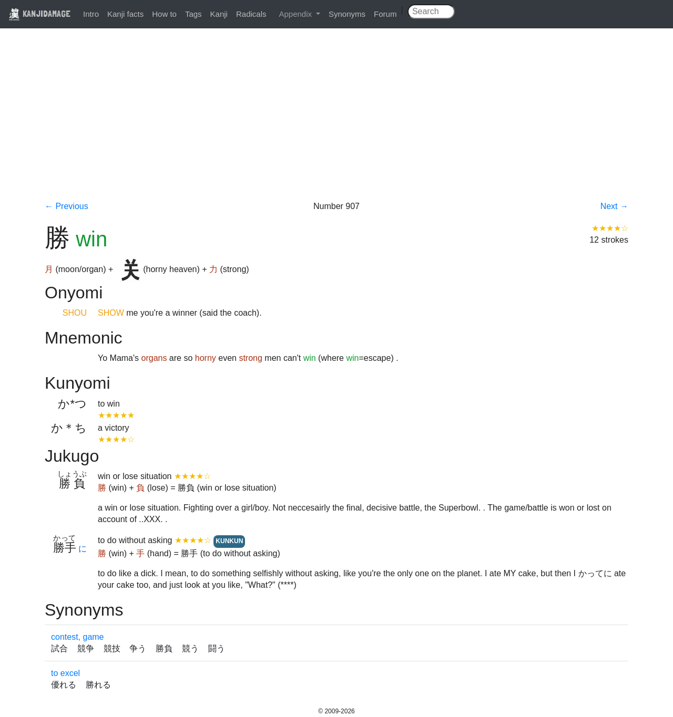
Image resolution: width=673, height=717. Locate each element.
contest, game (77, 636)
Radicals (251, 13)
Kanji (219, 13)
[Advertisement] (336, 121)
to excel (65, 673)
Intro (91, 13)
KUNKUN (229, 541)
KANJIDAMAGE (39, 13)
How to (164, 13)
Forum (385, 13)
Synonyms (347, 13)
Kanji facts (125, 13)
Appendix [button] (296, 13)
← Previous (66, 206)
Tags (193, 13)
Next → (614, 206)
